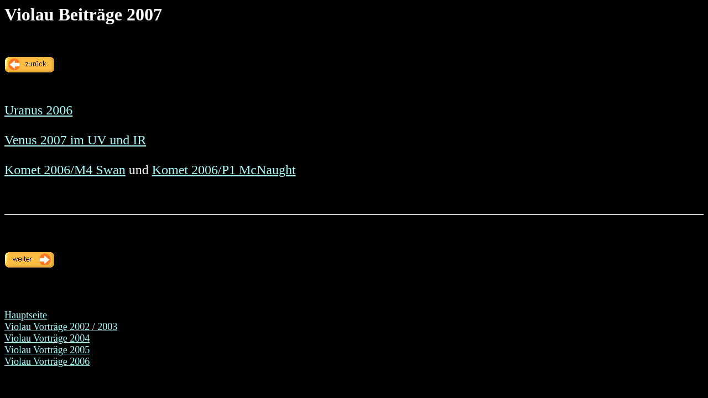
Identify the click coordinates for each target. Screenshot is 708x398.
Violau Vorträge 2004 (47, 338)
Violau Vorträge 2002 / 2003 (60, 326)
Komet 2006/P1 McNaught (224, 170)
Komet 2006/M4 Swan (65, 170)
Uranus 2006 (38, 110)
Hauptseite (25, 315)
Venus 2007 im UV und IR (75, 140)
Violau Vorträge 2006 (47, 361)
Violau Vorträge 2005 (47, 349)
